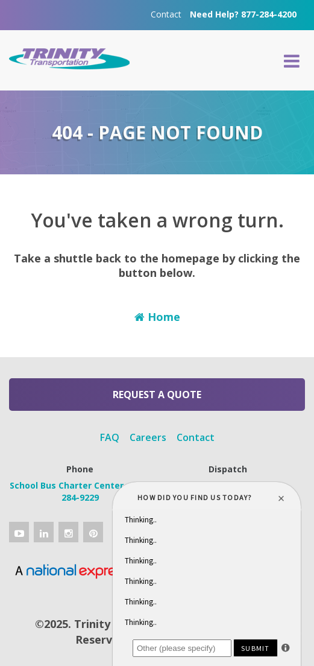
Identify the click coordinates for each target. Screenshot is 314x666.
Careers (148, 437)
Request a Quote (157, 394)
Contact (166, 14)
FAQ (109, 437)
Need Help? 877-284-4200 (243, 14)
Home (157, 316)
